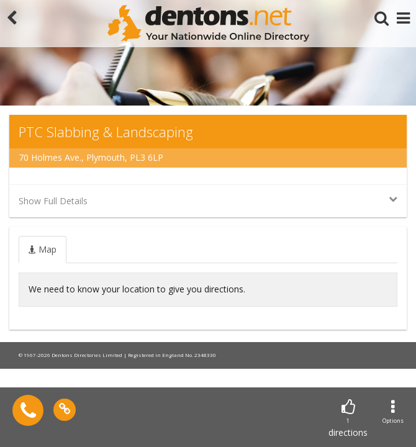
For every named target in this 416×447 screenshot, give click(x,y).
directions (348, 418)
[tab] (42, 249)
